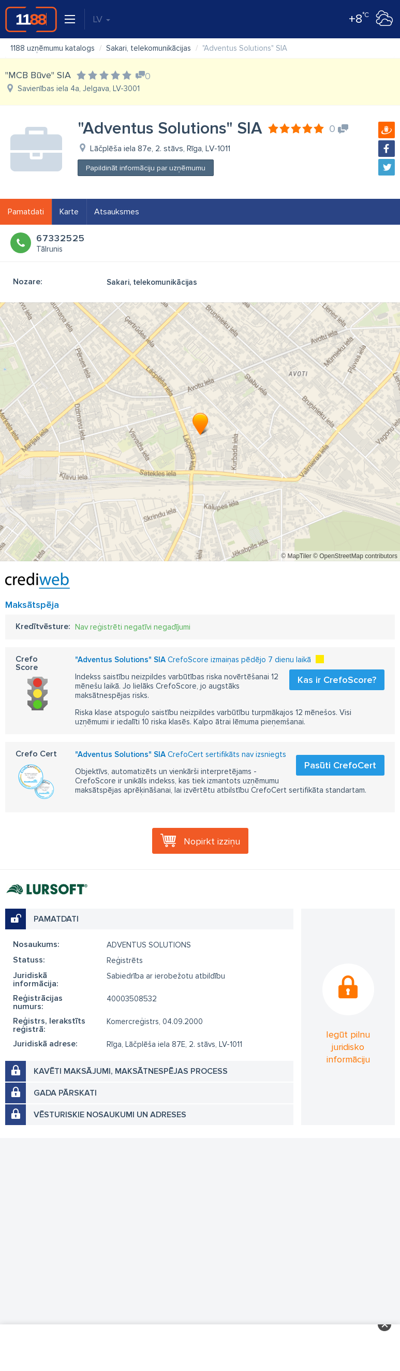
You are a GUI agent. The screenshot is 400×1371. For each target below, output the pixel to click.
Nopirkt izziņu (212, 841)
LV (101, 19)
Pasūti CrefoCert (340, 765)
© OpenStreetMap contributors (355, 556)
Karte (69, 212)
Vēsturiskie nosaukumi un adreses (110, 1115)
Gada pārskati (65, 1093)
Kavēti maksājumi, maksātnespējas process (131, 1071)
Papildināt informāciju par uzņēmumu (145, 168)
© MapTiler (296, 556)
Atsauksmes (116, 212)
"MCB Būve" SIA (38, 75)
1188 (31, 19)
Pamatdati (26, 212)
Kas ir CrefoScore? (337, 679)
